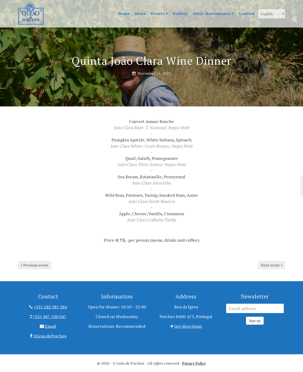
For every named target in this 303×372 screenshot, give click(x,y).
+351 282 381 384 (50, 307)
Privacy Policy (194, 363)
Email (50, 326)
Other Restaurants (213, 13)
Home (124, 13)
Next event (271, 265)
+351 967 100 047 (49, 316)
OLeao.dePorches (50, 336)
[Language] (271, 13)
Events (159, 13)
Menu (140, 13)
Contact (246, 13)
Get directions (188, 326)
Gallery (180, 13)
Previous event (35, 265)
